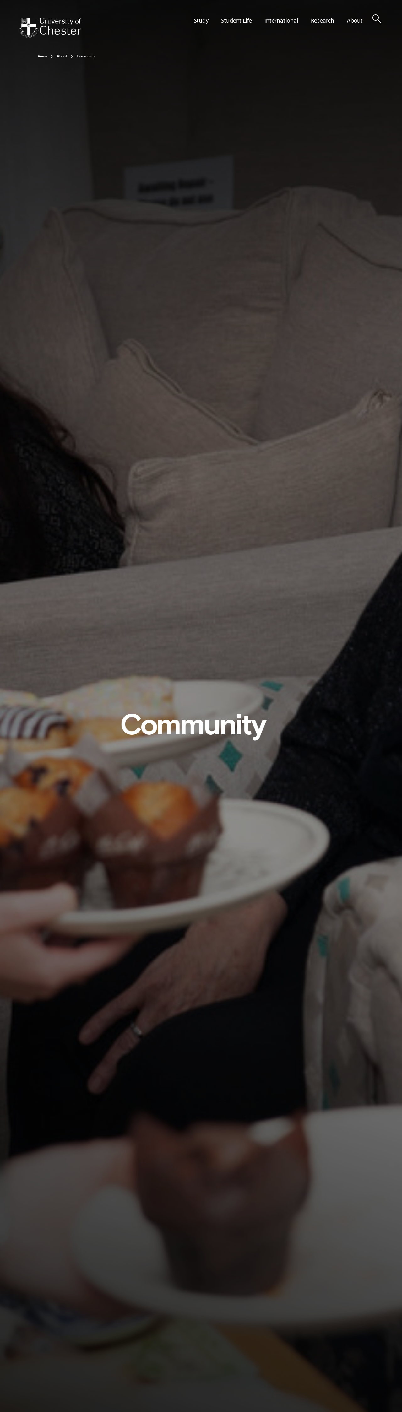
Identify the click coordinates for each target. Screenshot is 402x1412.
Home (42, 56)
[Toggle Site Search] (377, 19)
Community (86, 56)
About (62, 56)
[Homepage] (50, 28)
